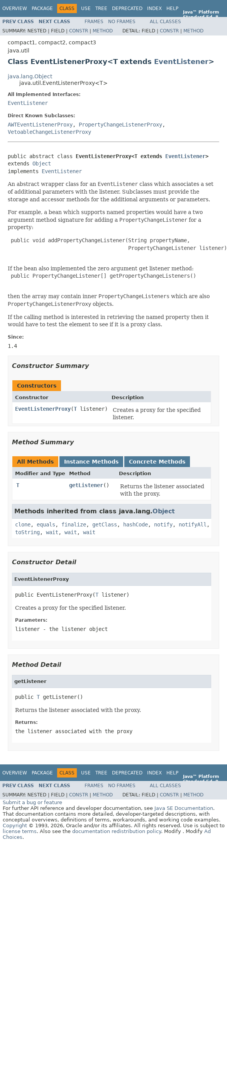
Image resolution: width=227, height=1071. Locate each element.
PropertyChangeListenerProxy (120, 124)
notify (163, 524)
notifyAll (193, 524)
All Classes (165, 21)
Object (41, 163)
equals (46, 524)
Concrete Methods (157, 462)
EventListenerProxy (43, 409)
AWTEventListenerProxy (40, 124)
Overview (14, 8)
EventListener (181, 61)
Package (42, 8)
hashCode (135, 524)
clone (22, 524)
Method (103, 31)
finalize (73, 524)
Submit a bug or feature (32, 802)
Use (86, 8)
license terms (20, 831)
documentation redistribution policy (116, 831)
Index (154, 8)
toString (27, 532)
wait (52, 532)
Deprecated (127, 8)
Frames (94, 21)
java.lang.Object (30, 76)
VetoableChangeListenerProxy (49, 132)
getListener (86, 485)
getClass (104, 524)
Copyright (15, 825)
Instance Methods (91, 462)
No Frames (122, 21)
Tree (101, 8)
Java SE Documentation (183, 808)
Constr (78, 31)
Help (172, 8)
